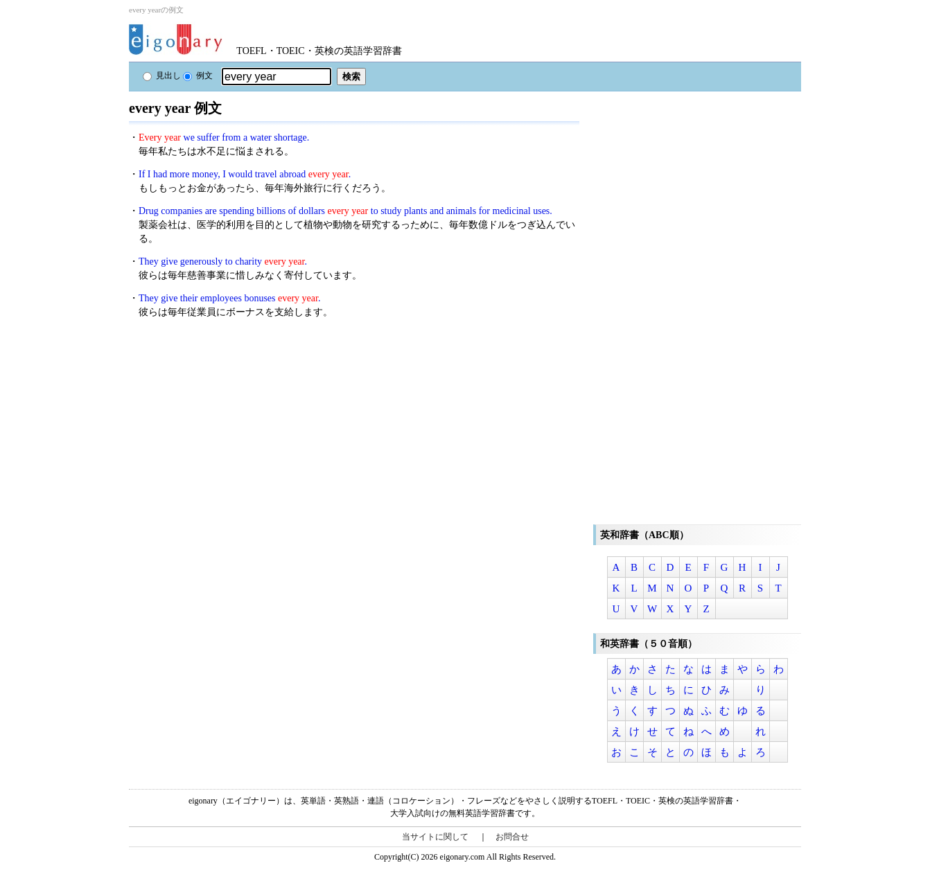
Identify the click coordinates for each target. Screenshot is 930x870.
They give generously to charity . (223, 261)
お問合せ (512, 837)
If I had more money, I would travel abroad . (245, 174)
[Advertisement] (233, 428)
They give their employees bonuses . (229, 298)
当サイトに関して (435, 837)
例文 (198, 75)
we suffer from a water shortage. (224, 137)
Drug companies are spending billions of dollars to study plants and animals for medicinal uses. (345, 211)
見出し (162, 75)
